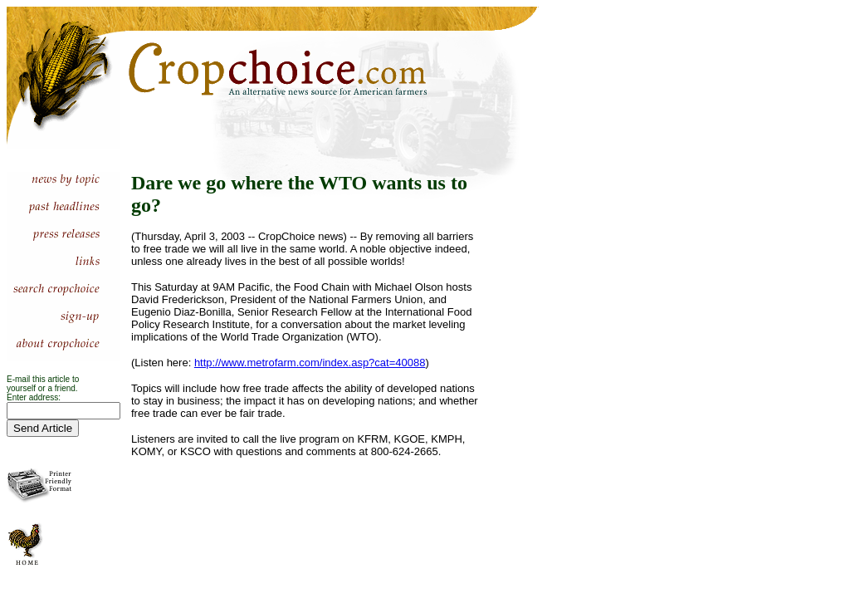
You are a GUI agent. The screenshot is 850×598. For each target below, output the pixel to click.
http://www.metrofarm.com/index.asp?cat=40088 (310, 362)
